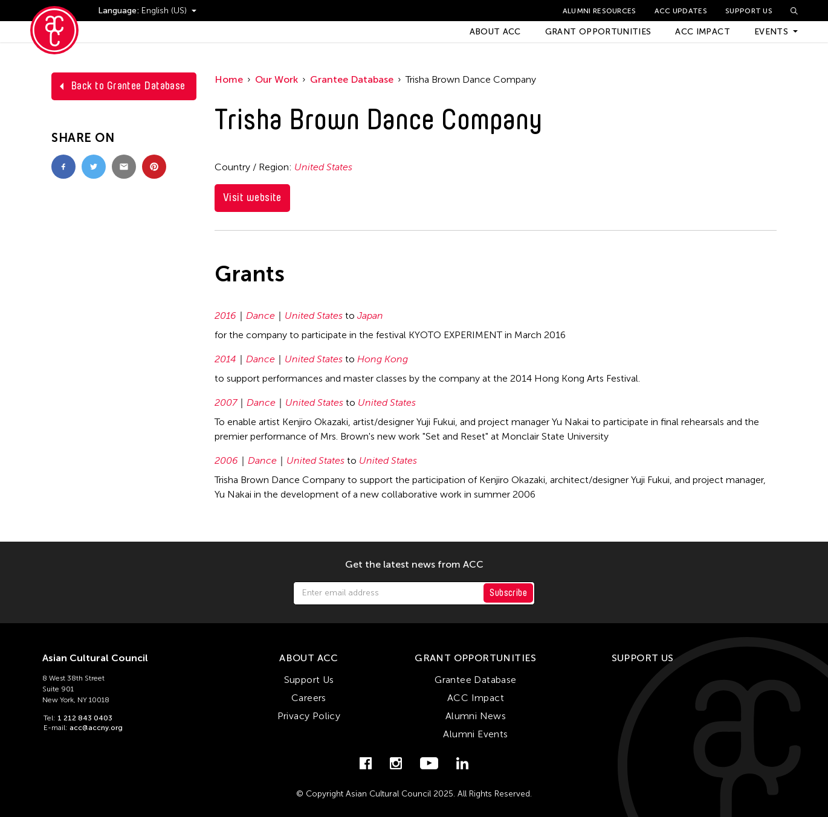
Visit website (252, 197)
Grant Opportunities (598, 32)
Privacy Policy (309, 716)
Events (771, 32)
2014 (225, 359)
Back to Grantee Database (128, 85)
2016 (225, 315)
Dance (260, 315)
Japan (370, 315)
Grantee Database (351, 79)
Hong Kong (382, 359)
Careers (308, 697)
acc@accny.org (96, 727)
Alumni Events (475, 734)
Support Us (748, 11)
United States (323, 167)
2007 (226, 402)
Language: (119, 10)
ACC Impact (702, 32)
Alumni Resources (599, 11)
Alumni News (475, 716)
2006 (226, 460)
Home (229, 79)
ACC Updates (681, 11)
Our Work (276, 79)
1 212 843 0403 (84, 718)
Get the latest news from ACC (414, 564)
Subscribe (508, 592)
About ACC (495, 32)
